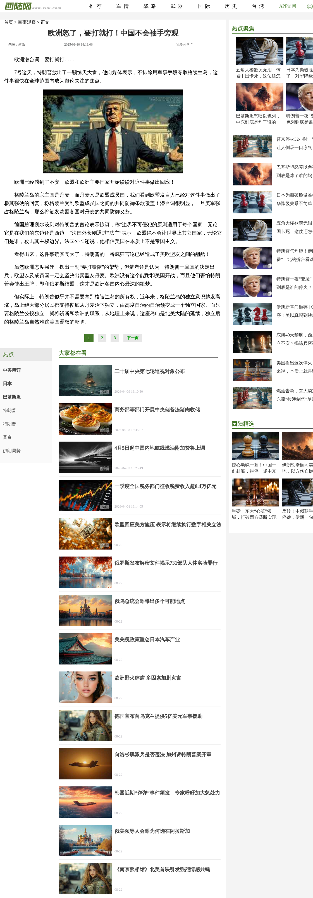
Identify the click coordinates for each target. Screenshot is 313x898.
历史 (232, 6)
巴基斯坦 (12, 397)
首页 (8, 22)
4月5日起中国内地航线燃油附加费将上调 (159, 448)
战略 (151, 6)
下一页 (132, 338)
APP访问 (287, 6)
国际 (205, 6)
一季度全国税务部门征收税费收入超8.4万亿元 (165, 486)
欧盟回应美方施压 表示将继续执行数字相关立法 (167, 524)
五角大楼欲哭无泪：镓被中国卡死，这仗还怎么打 (258, 75)
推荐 (96, 6)
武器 (178, 6)
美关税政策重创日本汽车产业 (147, 639)
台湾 (259, 6)
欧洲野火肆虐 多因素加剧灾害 (147, 678)
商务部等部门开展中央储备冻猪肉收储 (157, 410)
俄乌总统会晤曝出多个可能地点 (149, 601)
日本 (7, 383)
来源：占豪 (16, 44)
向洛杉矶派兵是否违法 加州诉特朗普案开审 (162, 754)
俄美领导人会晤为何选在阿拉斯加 (152, 831)
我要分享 (184, 44)
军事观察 (27, 22)
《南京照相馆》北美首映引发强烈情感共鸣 (162, 869)
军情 (123, 6)
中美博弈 (12, 370)
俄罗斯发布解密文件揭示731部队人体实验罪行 (166, 563)
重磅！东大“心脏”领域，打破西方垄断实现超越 (254, 517)
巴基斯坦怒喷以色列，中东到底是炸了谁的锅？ (258, 122)
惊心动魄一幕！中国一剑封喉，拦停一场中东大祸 (254, 471)
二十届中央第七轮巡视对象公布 (149, 371)
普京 (7, 437)
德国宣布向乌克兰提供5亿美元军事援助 (158, 716)
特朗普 (9, 410)
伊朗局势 (12, 450)
